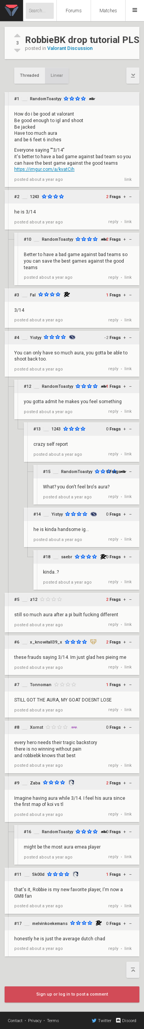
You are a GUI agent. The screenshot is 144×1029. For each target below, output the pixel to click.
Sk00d (38, 874)
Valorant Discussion (70, 48)
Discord (125, 1020)
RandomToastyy (45, 98)
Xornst (36, 727)
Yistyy (35, 337)
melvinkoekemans (50, 923)
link (128, 179)
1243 (34, 196)
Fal (33, 295)
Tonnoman (40, 684)
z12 (33, 599)
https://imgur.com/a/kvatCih (44, 169)
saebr (66, 556)
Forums (74, 10)
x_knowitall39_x (46, 642)
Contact (15, 1021)
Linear (57, 75)
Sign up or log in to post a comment (72, 994)
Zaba (35, 783)
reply (113, 222)
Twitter (101, 1020)
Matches (108, 10)
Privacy (34, 1021)
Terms (53, 1021)
